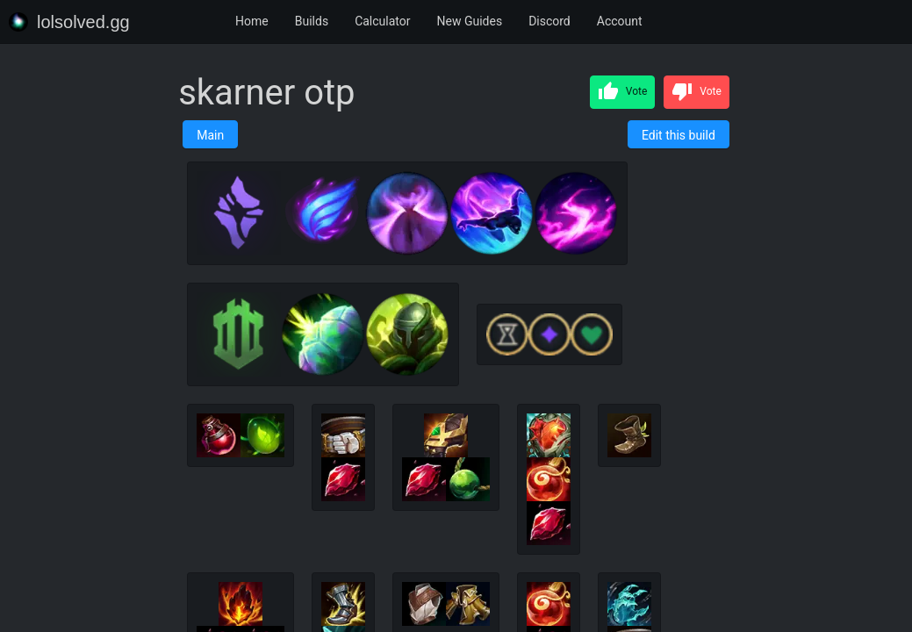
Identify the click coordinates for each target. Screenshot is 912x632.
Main (210, 135)
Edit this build (678, 135)
